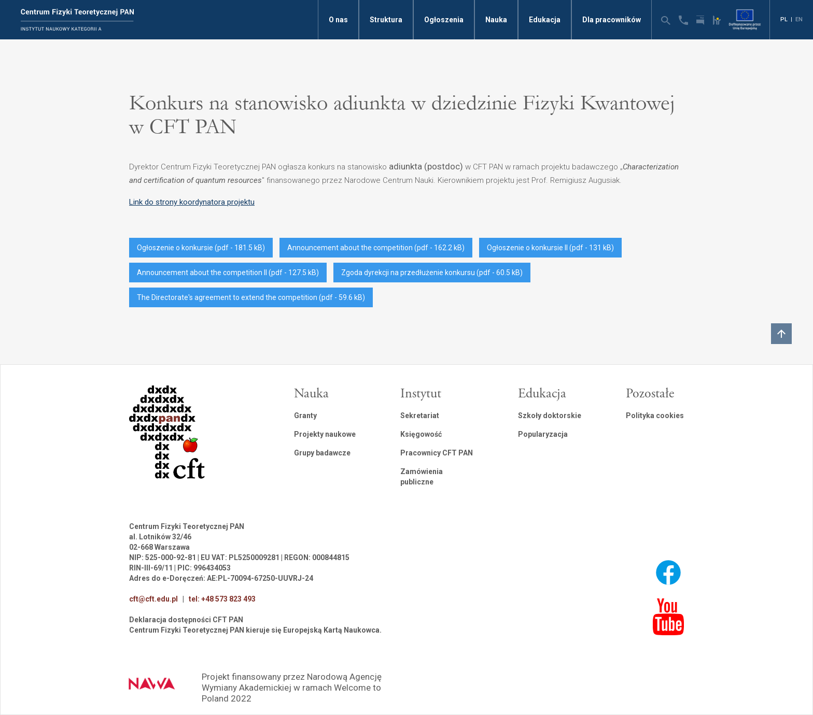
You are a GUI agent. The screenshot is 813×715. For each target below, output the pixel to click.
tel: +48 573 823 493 (222, 599)
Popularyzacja (543, 434)
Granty (305, 415)
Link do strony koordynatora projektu (192, 202)
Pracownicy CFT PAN (436, 453)
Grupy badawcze (322, 453)
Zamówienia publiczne (421, 476)
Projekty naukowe (325, 434)
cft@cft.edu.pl (153, 599)
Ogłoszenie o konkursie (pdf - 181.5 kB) (201, 248)
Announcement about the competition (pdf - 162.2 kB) (376, 248)
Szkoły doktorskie (549, 415)
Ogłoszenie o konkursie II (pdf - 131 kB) (550, 248)
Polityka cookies (655, 415)
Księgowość (421, 434)
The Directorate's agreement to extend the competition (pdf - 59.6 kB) (251, 297)
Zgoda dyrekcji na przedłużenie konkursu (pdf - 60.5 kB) (432, 272)
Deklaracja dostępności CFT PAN (186, 620)
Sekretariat (419, 415)
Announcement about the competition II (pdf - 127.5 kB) (228, 272)
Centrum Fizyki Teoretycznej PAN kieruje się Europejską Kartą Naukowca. (255, 630)
